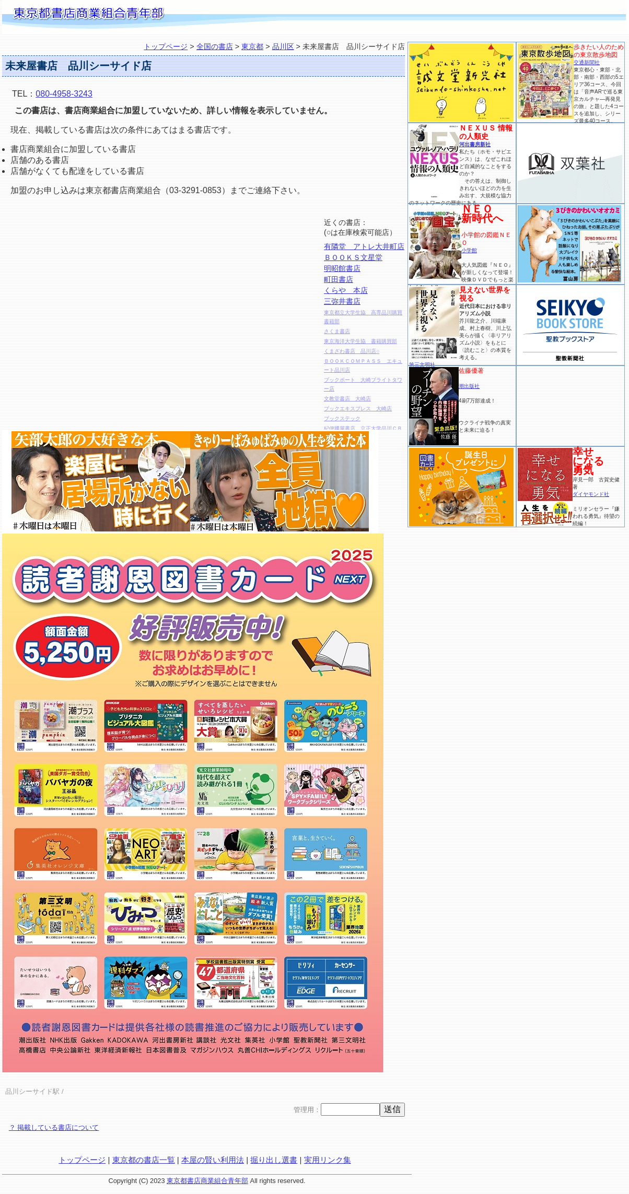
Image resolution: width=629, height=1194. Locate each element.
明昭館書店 (342, 268)
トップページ (166, 46)
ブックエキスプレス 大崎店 (358, 408)
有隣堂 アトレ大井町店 (364, 246)
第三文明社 (422, 365)
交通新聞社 (587, 62)
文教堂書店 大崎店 (347, 398)
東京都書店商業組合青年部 (207, 1181)
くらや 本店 (346, 290)
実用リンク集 (327, 1159)
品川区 (283, 46)
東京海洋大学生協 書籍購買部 (360, 341)
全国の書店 (214, 46)
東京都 (252, 46)
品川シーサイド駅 (32, 1091)
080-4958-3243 (64, 93)
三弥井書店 (342, 301)
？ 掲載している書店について (54, 1127)
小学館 (469, 250)
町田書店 (338, 279)
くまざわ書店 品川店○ (351, 351)
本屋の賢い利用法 (212, 1159)
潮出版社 (469, 386)
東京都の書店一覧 (143, 1159)
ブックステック (342, 418)
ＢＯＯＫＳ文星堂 (353, 257)
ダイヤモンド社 (591, 494)
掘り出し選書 (273, 1159)
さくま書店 (337, 331)
